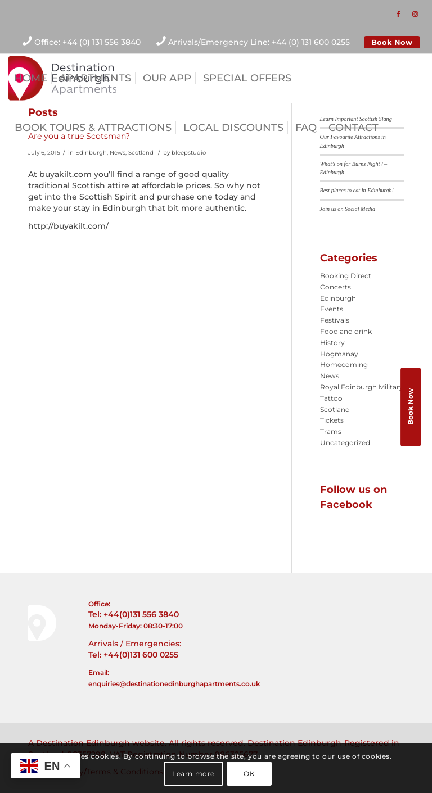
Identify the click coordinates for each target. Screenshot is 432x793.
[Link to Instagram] (415, 14)
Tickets (332, 420)
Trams (330, 431)
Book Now (391, 42)
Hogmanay (339, 354)
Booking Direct (345, 275)
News (117, 152)
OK (249, 773)
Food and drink (346, 331)
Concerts (335, 287)
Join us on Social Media (347, 209)
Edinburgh (91, 152)
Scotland (141, 152)
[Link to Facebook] (398, 14)
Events (331, 309)
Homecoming (344, 364)
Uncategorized (345, 442)
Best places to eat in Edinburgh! (357, 190)
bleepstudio (189, 152)
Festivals (334, 320)
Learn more (193, 773)
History (332, 342)
